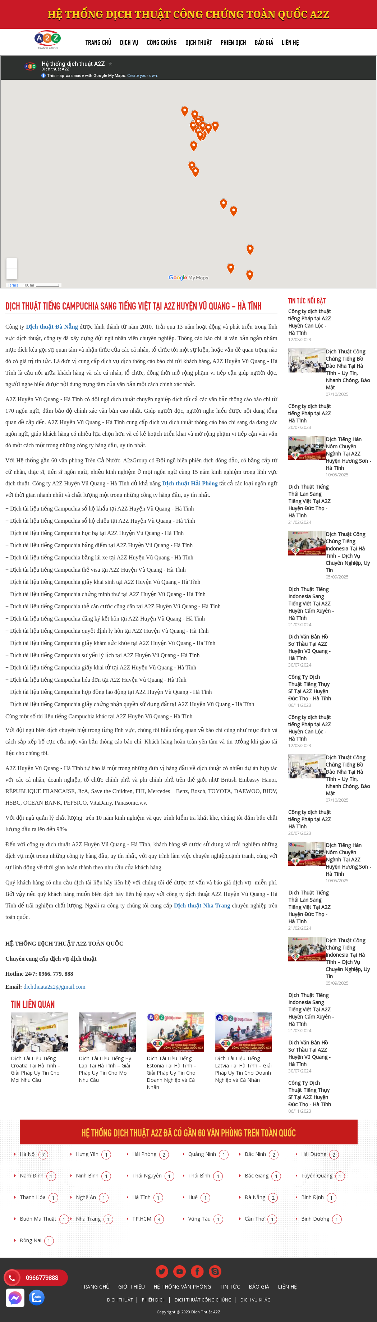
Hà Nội (34, 1154)
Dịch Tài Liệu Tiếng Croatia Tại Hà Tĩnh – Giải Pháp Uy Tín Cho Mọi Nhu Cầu (35, 1069)
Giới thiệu (131, 1286)
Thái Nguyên (153, 1175)
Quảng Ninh (208, 1154)
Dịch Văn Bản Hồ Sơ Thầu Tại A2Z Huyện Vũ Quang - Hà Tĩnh (309, 647)
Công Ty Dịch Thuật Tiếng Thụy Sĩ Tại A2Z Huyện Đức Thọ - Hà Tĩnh (309, 687)
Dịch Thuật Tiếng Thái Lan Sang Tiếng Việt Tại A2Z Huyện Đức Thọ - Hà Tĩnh (309, 501)
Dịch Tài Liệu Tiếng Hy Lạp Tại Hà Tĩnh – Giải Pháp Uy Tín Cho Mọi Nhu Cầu (105, 1069)
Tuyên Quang (323, 1175)
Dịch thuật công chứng (203, 1300)
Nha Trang (94, 1218)
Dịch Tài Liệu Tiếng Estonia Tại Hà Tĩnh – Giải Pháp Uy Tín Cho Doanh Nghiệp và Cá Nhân (172, 1072)
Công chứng (162, 41)
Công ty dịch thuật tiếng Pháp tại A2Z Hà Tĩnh (309, 413)
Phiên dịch (233, 41)
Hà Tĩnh (147, 1197)
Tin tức (230, 1286)
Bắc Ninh (262, 1154)
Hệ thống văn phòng (182, 1286)
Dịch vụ (129, 41)
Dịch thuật (198, 41)
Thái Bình (205, 1175)
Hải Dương (320, 1154)
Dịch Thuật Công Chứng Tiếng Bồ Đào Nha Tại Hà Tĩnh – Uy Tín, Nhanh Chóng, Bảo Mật (348, 369)
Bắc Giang (263, 1175)
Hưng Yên (93, 1154)
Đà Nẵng (261, 1197)
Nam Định (38, 1175)
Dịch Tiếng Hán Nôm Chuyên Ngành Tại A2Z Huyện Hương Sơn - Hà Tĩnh (348, 453)
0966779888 (42, 1278)
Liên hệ (290, 41)
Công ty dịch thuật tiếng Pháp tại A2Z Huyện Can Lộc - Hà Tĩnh (309, 322)
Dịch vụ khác (255, 1300)
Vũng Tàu (205, 1218)
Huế (199, 1197)
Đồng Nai (37, 1240)
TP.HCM (148, 1218)
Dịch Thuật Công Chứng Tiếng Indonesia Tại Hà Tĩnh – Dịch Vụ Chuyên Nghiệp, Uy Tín (348, 552)
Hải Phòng (150, 1154)
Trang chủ (98, 41)
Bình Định (318, 1197)
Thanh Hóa (39, 1197)
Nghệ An (92, 1197)
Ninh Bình (93, 1175)
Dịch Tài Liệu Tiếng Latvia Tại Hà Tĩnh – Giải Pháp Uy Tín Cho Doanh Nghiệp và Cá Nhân (243, 1069)
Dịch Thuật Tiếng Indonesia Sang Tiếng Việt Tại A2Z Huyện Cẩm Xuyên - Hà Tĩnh (311, 603)
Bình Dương (321, 1218)
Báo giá (264, 41)
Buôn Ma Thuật (44, 1218)
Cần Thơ (261, 1218)
